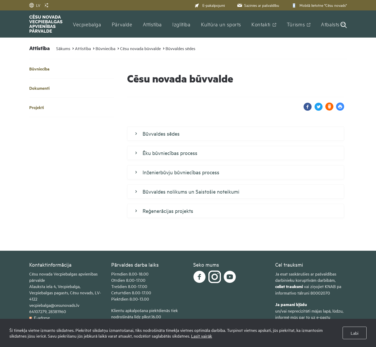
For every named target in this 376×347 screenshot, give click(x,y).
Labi (355, 333)
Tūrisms (296, 24)
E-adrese (39, 317)
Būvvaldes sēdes (180, 48)
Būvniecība (105, 48)
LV (34, 5)
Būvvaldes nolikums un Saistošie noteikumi (187, 191)
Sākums (63, 48)
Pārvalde (122, 24)
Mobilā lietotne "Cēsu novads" (319, 5)
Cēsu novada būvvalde (140, 48)
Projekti (36, 107)
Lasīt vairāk (201, 336)
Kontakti (261, 24)
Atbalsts (330, 24)
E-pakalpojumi (210, 5)
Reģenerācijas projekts (164, 210)
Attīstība (152, 24)
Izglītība (181, 24)
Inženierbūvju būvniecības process (177, 172)
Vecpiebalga (87, 24)
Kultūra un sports (221, 24)
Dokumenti (39, 88)
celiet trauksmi (289, 286)
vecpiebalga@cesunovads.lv (54, 305)
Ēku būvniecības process (166, 153)
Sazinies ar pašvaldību (257, 5)
